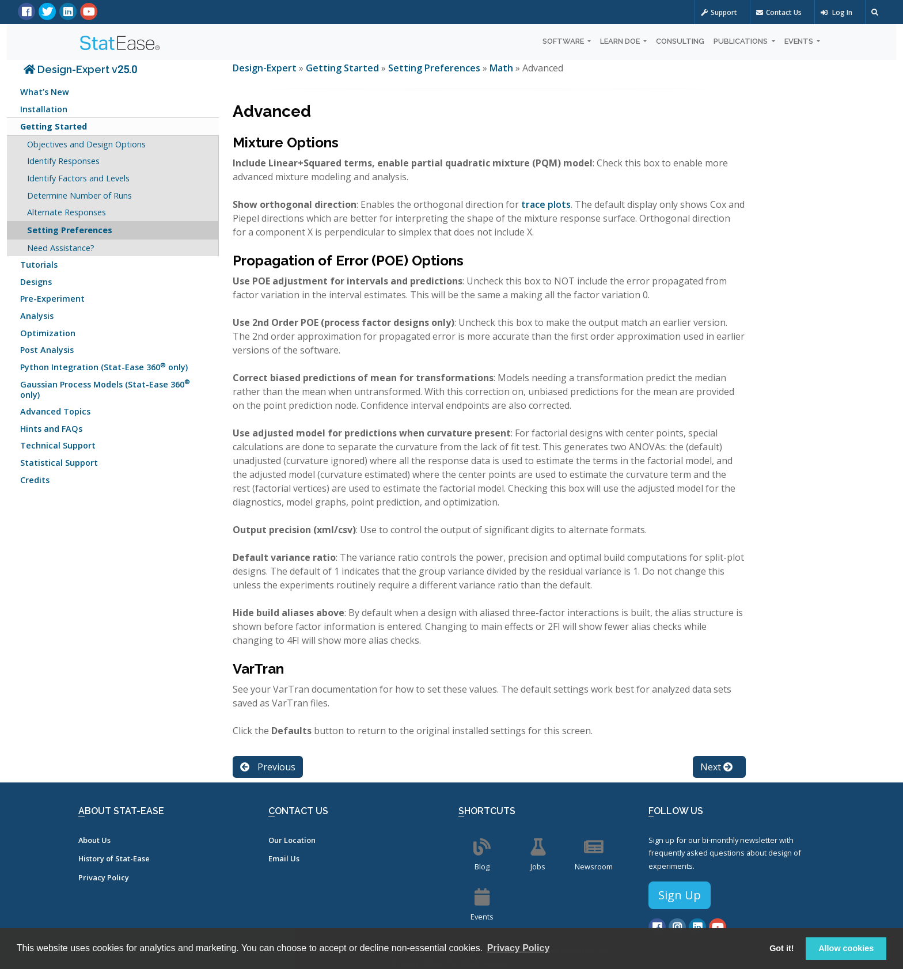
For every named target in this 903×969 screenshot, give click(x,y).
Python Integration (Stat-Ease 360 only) (104, 366)
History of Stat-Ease (114, 858)
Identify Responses (63, 160)
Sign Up (679, 895)
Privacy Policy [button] (518, 948)
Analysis (37, 315)
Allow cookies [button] (846, 948)
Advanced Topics (55, 411)
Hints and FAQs (51, 428)
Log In (836, 12)
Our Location (292, 840)
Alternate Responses (66, 212)
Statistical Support (59, 462)
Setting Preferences (69, 230)
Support (719, 12)
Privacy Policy (103, 877)
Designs (36, 281)
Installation (43, 109)
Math (501, 68)
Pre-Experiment (52, 298)
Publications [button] (741, 41)
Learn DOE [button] (621, 41)
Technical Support (58, 445)
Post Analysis (47, 349)
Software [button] (564, 41)
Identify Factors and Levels (78, 178)
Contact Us (779, 12)
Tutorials (39, 264)
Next (716, 767)
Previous (267, 767)
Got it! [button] (781, 948)
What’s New (44, 91)
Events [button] (799, 41)
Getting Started (53, 126)
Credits (35, 479)
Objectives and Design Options (86, 144)
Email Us (283, 858)
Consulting (680, 41)
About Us (94, 840)
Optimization (47, 333)
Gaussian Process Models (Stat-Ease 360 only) (105, 388)
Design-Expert (266, 68)
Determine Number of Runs (79, 195)
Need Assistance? (60, 247)
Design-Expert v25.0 (80, 69)
